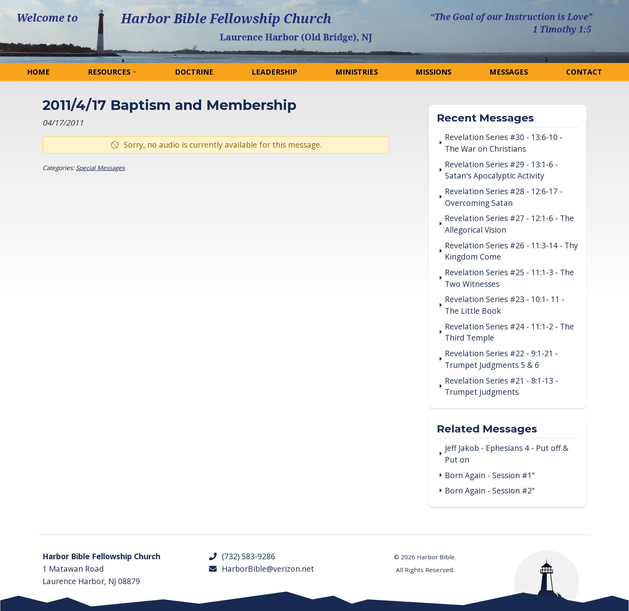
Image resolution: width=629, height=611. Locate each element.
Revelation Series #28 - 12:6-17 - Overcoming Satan (503, 197)
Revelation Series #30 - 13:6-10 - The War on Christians (503, 143)
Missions (433, 72)
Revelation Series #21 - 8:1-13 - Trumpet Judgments (501, 387)
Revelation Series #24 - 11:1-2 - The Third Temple (509, 332)
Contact (584, 72)
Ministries (356, 72)
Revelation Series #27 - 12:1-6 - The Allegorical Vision (509, 224)
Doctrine (194, 72)
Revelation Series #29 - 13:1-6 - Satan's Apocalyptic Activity (501, 170)
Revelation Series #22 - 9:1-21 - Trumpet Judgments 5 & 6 (501, 359)
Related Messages (487, 429)
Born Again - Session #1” (490, 475)
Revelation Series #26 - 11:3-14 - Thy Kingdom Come (511, 251)
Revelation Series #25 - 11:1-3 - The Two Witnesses (509, 278)
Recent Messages (485, 118)
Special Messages (100, 168)
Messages (508, 72)
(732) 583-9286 (241, 556)
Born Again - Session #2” (490, 490)
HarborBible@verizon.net (261, 569)
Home (38, 72)
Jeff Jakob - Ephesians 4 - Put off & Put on (506, 454)
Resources (109, 72)
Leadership (274, 72)
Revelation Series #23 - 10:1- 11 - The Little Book (504, 305)
